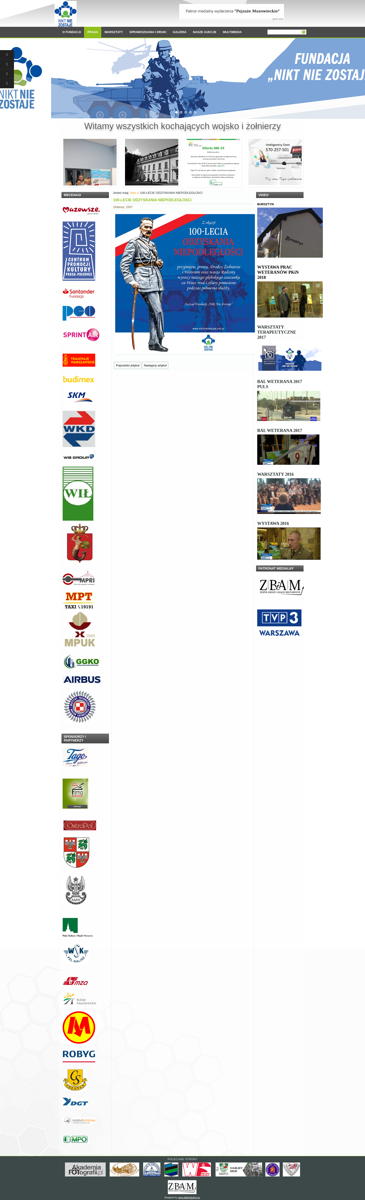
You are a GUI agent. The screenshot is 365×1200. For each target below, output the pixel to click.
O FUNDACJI (71, 32)
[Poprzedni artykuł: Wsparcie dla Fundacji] (127, 365)
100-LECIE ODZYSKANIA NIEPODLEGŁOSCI (152, 200)
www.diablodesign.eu (189, 1197)
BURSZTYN (265, 204)
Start (133, 193)
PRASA (92, 32)
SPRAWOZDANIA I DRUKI (147, 32)
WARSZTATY (114, 32)
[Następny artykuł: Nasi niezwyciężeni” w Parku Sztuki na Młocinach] (155, 365)
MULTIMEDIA (232, 32)
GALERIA (179, 32)
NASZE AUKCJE (204, 32)
